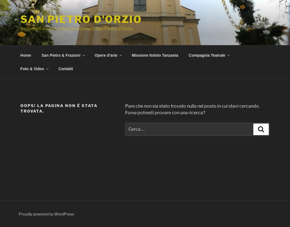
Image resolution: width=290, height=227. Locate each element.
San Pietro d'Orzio (81, 19)
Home (25, 55)
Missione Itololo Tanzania (155, 55)
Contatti (65, 69)
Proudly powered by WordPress (46, 214)
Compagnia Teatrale (210, 55)
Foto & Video (34, 69)
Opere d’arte (109, 55)
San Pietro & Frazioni (64, 55)
